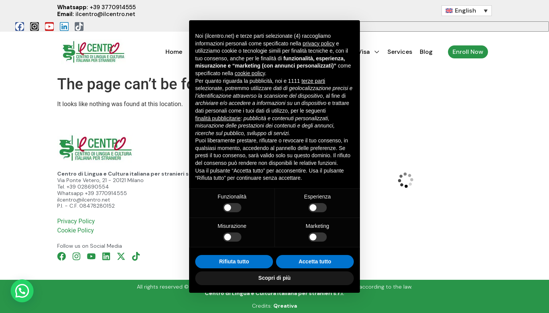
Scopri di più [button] (274, 278)
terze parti (313, 81)
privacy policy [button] (319, 43)
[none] (466, 10)
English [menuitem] (465, 10)
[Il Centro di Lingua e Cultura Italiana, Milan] (405, 180)
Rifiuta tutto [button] (234, 261)
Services (399, 52)
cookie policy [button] (250, 73)
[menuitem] (466, 10)
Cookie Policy (75, 230)
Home (173, 52)
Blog (426, 52)
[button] (22, 290)
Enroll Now (468, 52)
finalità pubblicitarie (218, 118)
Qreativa (285, 305)
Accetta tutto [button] (315, 261)
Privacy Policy (76, 221)
